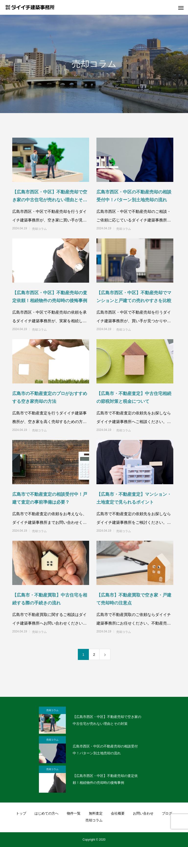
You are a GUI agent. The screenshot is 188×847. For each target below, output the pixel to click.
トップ (21, 813)
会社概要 (118, 813)
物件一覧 (74, 813)
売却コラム (39, 229)
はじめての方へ (47, 813)
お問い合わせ (143, 813)
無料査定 (96, 813)
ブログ (167, 813)
